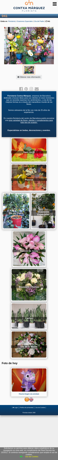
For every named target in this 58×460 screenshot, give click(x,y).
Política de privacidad (26, 407)
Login (15, 407)
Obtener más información (29, 77)
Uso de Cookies (40, 407)
